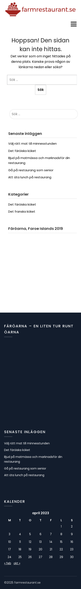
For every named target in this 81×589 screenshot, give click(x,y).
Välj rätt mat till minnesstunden (32, 143)
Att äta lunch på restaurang (29, 177)
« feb (7, 563)
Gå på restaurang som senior (30, 170)
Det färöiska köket (22, 151)
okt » (17, 563)
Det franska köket (21, 211)
